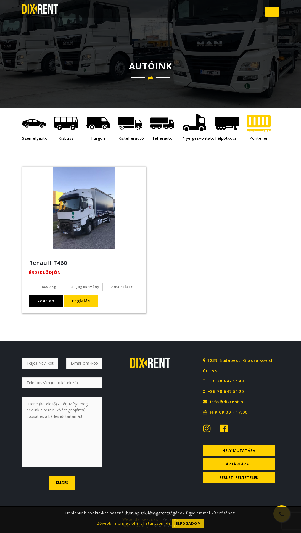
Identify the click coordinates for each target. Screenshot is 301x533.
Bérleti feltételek (238, 477)
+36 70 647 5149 (226, 381)
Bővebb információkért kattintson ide (134, 526)
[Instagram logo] (207, 428)
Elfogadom (188, 526)
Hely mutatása (238, 450)
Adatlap (45, 301)
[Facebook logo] (222, 428)
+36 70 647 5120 (226, 391)
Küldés (62, 482)
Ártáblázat (239, 463)
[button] (272, 12)
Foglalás (81, 301)
